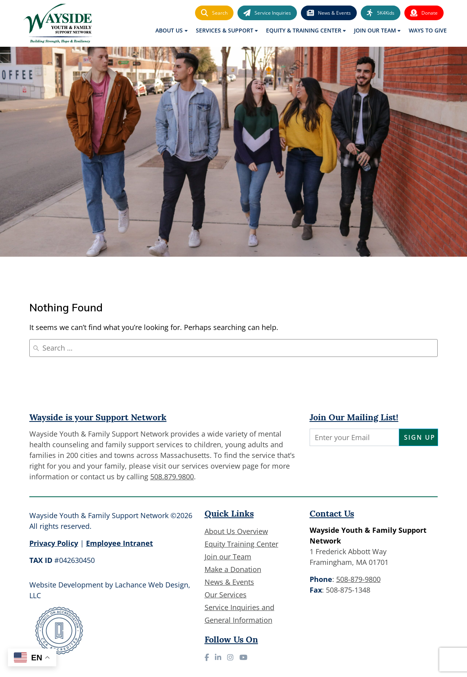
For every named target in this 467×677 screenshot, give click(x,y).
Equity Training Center (241, 544)
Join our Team (228, 556)
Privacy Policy (53, 543)
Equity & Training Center (303, 30)
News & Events (329, 13)
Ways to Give (428, 30)
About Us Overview (236, 531)
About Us (169, 30)
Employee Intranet (119, 543)
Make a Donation (233, 569)
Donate (424, 13)
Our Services (226, 594)
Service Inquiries (267, 13)
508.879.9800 (172, 476)
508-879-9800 (358, 579)
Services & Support (224, 30)
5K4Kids (380, 13)
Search (214, 13)
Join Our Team (375, 30)
